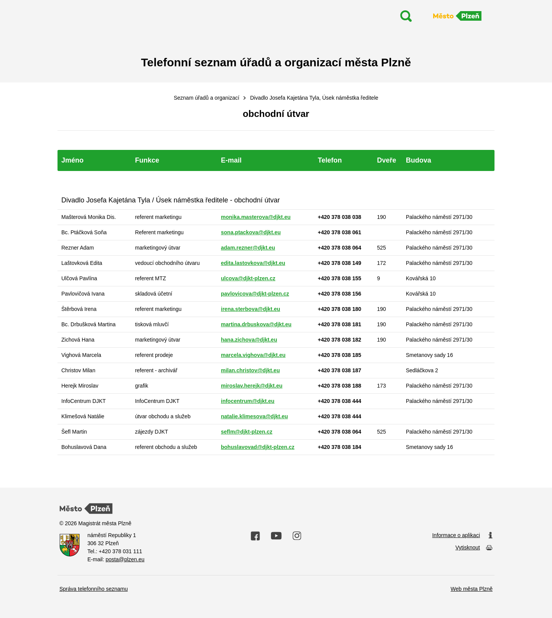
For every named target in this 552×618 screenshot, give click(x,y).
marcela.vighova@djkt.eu (253, 355)
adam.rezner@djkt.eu (248, 248)
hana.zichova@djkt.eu (249, 340)
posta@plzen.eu (124, 559)
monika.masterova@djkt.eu (256, 217)
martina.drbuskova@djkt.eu (256, 324)
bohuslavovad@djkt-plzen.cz (257, 447)
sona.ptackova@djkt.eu (251, 232)
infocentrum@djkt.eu (247, 401)
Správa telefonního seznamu (93, 589)
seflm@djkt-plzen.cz (246, 432)
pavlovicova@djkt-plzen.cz (255, 294)
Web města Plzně (472, 589)
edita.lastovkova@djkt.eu (253, 263)
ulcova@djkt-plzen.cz (248, 278)
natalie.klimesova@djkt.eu (254, 416)
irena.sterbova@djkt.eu (250, 309)
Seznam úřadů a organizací (206, 98)
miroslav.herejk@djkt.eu (251, 386)
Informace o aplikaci (462, 535)
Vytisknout (474, 548)
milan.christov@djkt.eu (250, 370)
